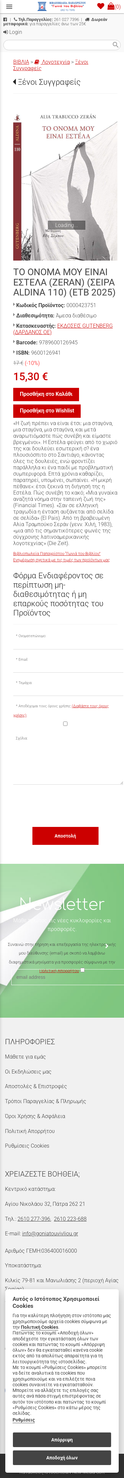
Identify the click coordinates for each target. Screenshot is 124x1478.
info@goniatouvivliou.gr (50, 1233)
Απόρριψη (62, 1439)
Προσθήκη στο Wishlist (47, 410)
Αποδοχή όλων (62, 1457)
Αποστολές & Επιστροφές (36, 1086)
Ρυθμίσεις (24, 1420)
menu (9, 7)
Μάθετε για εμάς (25, 1057)
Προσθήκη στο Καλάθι (46, 394)
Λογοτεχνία (52, 62)
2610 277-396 (34, 1219)
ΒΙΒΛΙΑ (21, 62)
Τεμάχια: (25, 683)
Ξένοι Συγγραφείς (49, 82)
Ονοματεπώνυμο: (32, 636)
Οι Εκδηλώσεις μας (28, 1072)
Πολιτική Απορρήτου (30, 1131)
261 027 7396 (46, 19)
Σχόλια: (21, 738)
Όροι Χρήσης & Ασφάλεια (35, 1116)
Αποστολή (65, 836)
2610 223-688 (70, 1219)
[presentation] (63, 805)
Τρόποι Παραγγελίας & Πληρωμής (45, 1101)
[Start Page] (62, 6)
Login (12, 32)
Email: (23, 659)
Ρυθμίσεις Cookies (27, 1146)
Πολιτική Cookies (39, 1327)
